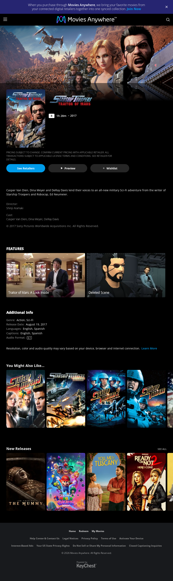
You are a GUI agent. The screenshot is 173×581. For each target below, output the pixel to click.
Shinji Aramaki (14, 208)
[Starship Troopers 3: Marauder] (25, 399)
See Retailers (26, 168)
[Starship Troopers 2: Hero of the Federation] (106, 399)
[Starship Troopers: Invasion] (66, 399)
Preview (67, 168)
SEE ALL (162, 449)
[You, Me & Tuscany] (106, 482)
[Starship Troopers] (146, 399)
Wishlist (109, 168)
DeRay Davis (51, 219)
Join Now (134, 9)
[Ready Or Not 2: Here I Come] (146, 482)
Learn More (149, 348)
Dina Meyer (35, 219)
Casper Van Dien (16, 219)
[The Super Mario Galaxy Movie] (66, 482)
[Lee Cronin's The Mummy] (25, 482)
